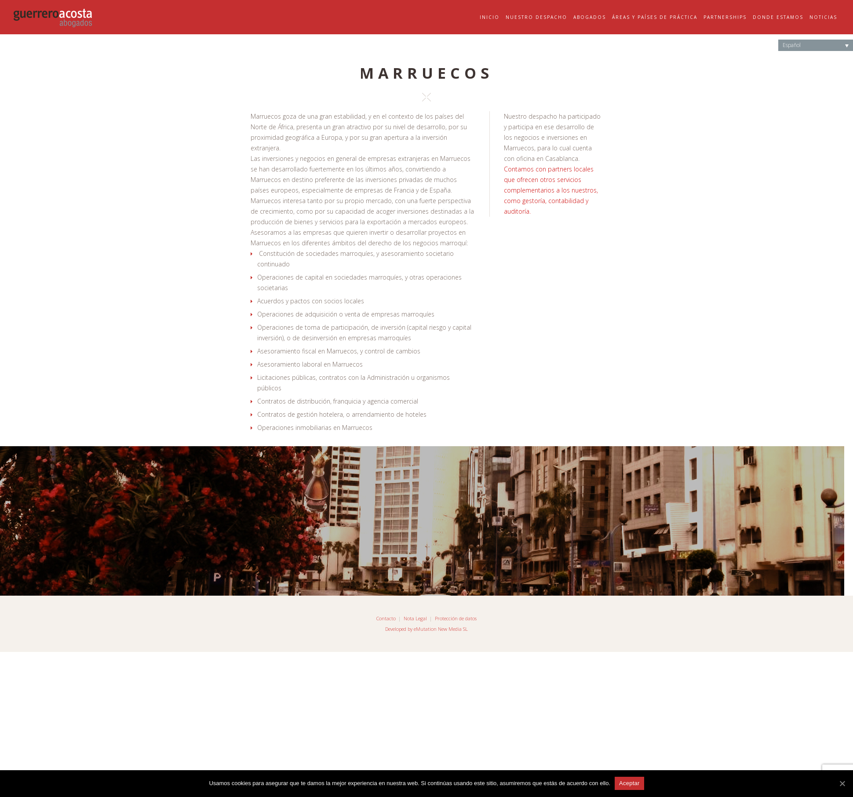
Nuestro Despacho (536, 17)
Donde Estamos (778, 17)
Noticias (823, 17)
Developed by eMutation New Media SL (426, 629)
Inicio (489, 17)
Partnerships (725, 17)
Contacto (386, 618)
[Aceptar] (842, 783)
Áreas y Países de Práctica (654, 17)
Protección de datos (456, 618)
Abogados (589, 17)
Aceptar (629, 783)
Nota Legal (415, 618)
